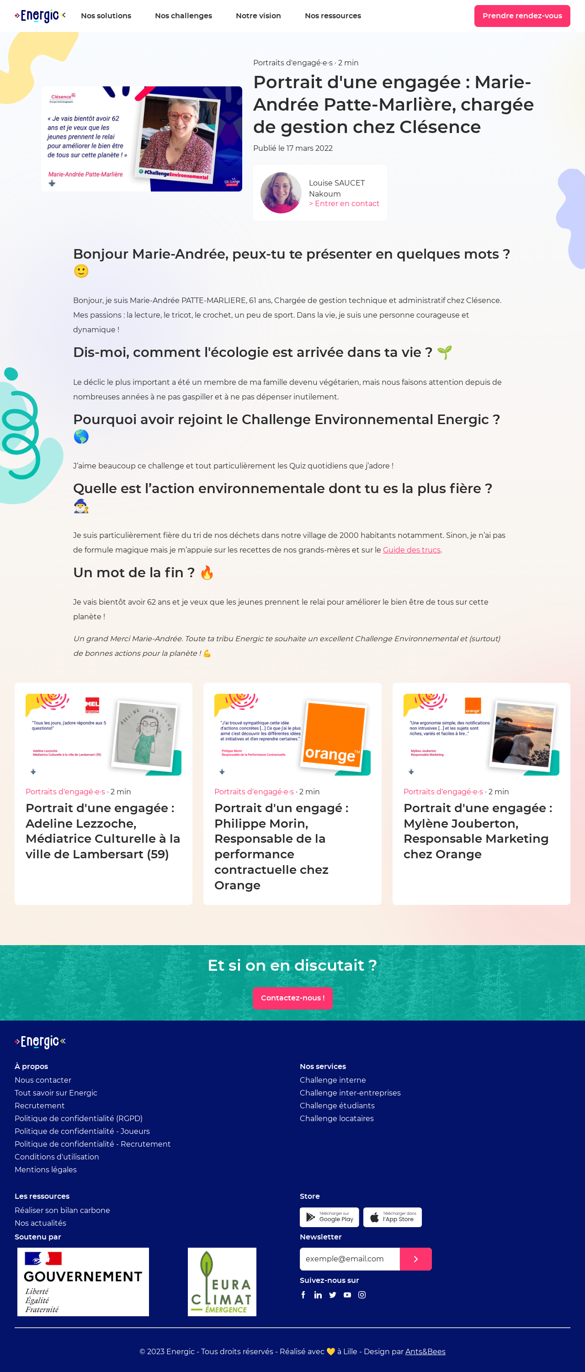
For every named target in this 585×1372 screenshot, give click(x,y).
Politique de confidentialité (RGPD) (79, 1118)
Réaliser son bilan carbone (62, 1210)
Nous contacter (43, 1080)
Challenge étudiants (337, 1106)
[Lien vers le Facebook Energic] (303, 1295)
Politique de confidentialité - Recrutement (93, 1144)
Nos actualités (40, 1223)
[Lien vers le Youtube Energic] (347, 1295)
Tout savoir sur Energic (56, 1093)
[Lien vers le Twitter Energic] (332, 1295)
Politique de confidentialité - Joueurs (82, 1131)
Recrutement (40, 1106)
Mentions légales (46, 1170)
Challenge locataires (337, 1118)
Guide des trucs (412, 550)
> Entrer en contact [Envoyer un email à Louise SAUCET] (344, 203)
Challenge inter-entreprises (350, 1093)
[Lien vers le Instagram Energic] (362, 1295)
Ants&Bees (425, 1352)
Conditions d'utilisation (57, 1157)
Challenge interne (333, 1080)
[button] (416, 1259)
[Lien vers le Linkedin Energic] (318, 1295)
